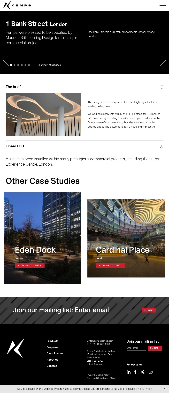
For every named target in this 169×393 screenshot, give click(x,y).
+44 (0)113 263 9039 (98, 344)
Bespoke (52, 347)
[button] (11, 65)
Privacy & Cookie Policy (98, 375)
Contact (52, 366)
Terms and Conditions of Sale (101, 378)
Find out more (144, 389)
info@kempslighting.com (100, 341)
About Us (53, 359)
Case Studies (55, 353)
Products (53, 341)
